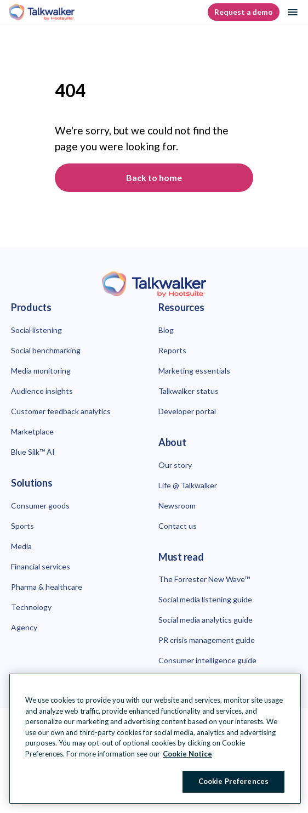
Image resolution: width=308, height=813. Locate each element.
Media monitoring (41, 370)
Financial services (40, 566)
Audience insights (42, 391)
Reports (172, 350)
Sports (22, 525)
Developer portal (187, 411)
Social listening (36, 330)
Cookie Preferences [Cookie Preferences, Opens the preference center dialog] (233, 781)
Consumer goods (40, 505)
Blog (166, 330)
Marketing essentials (194, 370)
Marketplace (32, 431)
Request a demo (243, 12)
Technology (31, 607)
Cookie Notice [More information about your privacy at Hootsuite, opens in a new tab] (187, 753)
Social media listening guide (205, 599)
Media (21, 546)
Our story (175, 465)
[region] (155, 738)
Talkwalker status (188, 391)
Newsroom (177, 505)
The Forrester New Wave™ (204, 579)
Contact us (177, 525)
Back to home (154, 177)
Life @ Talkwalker (187, 485)
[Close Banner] (284, 685)
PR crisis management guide (206, 640)
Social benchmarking (46, 350)
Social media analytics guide (205, 619)
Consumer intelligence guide (207, 660)
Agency (24, 627)
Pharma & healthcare (46, 586)
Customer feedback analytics (61, 411)
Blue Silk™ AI (33, 451)
